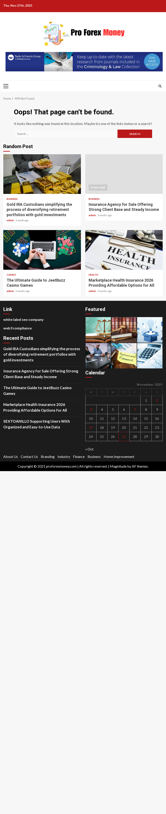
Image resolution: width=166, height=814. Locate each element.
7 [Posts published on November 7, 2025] (135, 409)
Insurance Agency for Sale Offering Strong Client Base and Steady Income (124, 174)
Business (12, 199)
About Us (10, 456)
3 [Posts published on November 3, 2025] (91, 409)
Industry (64, 456)
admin (10, 220)
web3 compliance (17, 328)
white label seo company (23, 319)
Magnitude (118, 466)
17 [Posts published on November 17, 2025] (91, 427)
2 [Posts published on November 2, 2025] (157, 400)
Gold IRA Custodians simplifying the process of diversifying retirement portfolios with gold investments (42, 174)
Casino (11, 274)
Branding (48, 456)
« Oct (89, 449)
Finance (79, 456)
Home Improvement (119, 456)
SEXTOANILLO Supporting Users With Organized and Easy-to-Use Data (36, 424)
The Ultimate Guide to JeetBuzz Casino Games (42, 250)
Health (93, 274)
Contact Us (29, 456)
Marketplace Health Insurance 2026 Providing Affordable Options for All (124, 250)
